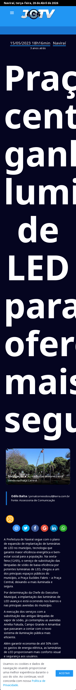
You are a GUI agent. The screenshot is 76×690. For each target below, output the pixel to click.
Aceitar (64, 673)
